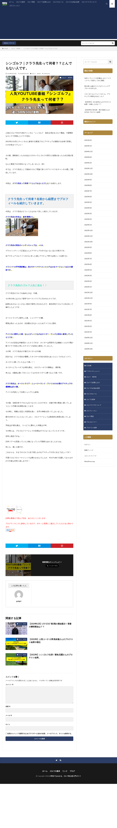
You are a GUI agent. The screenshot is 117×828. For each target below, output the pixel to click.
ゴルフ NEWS (15, 48)
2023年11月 (88, 168)
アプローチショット (93, 371)
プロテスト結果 (91, 427)
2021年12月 (88, 292)
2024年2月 (88, 163)
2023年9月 (88, 180)
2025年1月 (88, 146)
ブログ (72, 771)
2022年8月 (88, 253)
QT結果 (88, 365)
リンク (64, 771)
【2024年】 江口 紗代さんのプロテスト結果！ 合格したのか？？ (97, 103)
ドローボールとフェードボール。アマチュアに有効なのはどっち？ (97, 95)
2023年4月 (88, 208)
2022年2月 (88, 281)
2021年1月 (88, 332)
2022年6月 (88, 264)
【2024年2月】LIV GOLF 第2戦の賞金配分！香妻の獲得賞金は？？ (50, 625)
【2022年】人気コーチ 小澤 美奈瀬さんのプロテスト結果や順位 (51, 640)
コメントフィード (90, 456)
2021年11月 (88, 298)
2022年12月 (88, 230)
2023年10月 (88, 174)
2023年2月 (88, 219)
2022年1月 (88, 287)
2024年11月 (88, 151)
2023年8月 (88, 185)
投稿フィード (88, 450)
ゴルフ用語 (31, 2)
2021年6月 (88, 315)
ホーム (11, 2)
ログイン (87, 444)
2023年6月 (88, 196)
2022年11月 (88, 236)
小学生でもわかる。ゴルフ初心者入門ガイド (65, 776)
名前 (8, 706)
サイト (8, 724)
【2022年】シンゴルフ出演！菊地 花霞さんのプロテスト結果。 (51, 656)
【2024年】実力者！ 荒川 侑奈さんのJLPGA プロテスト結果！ (97, 111)
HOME (6, 48)
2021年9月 (88, 304)
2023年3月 (88, 213)
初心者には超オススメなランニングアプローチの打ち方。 (97, 87)
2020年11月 (88, 343)
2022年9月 (88, 247)
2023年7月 (88, 191)
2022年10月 (88, 242)
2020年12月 (88, 337)
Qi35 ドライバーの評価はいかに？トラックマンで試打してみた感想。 (97, 79)
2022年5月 (88, 270)
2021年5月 (88, 321)
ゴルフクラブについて (89, 2)
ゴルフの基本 (20, 2)
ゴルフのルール (58, 2)
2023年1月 (88, 225)
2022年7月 (88, 259)
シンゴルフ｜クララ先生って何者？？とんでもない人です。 (41, 48)
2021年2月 (88, 326)
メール (9, 715)
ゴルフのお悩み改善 (72, 2)
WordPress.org (89, 461)
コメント (9, 684)
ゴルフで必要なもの (44, 2)
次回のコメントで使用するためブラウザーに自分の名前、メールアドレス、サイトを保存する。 (40, 733)
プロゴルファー (91, 422)
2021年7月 (88, 309)
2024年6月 (88, 157)
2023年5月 (88, 202)
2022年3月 (88, 275)
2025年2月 (88, 140)
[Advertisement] (58, 24)
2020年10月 (88, 349)
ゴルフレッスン (14, 6)
